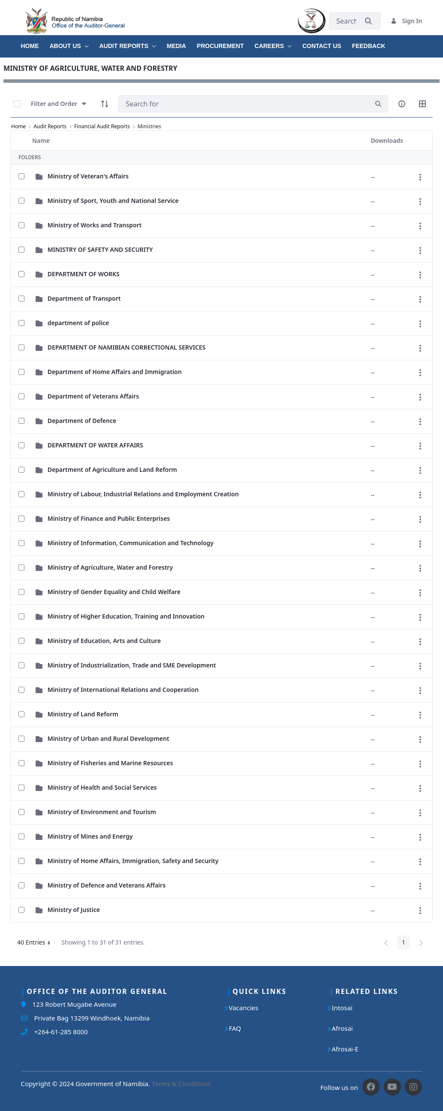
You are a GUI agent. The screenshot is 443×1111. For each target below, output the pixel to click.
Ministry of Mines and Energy (90, 836)
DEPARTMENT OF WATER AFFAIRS (95, 445)
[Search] (243, 103)
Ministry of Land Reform (83, 714)
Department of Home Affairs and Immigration (115, 372)
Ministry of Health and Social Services (102, 787)
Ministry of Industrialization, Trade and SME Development (132, 665)
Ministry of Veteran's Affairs (88, 176)
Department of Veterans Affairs (93, 396)
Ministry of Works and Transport (95, 225)
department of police (78, 323)
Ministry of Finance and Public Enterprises (109, 518)
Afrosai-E (345, 1049)
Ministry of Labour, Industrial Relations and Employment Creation (143, 494)
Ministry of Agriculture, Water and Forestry (110, 567)
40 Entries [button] (37, 943)
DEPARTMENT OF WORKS (84, 274)
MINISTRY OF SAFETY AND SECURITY (100, 249)
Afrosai (342, 1028)
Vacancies (244, 1007)
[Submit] (368, 21)
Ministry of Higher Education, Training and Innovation (126, 616)
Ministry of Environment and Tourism (102, 812)
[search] (378, 104)
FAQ (235, 1028)
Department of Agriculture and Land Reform (112, 469)
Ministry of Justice (74, 910)
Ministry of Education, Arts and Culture (104, 641)
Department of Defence (82, 421)
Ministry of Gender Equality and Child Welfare (114, 592)
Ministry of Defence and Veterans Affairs (107, 885)
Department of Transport (84, 298)
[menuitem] (35, 43)
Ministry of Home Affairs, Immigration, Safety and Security (133, 861)
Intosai (342, 1007)
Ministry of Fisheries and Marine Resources (110, 763)
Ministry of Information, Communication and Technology (131, 543)
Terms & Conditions (181, 1083)
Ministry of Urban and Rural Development (108, 738)
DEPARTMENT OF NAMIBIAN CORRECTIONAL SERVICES (127, 347)
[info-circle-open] (402, 104)
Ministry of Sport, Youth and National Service (113, 200)
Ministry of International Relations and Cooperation (123, 689)
